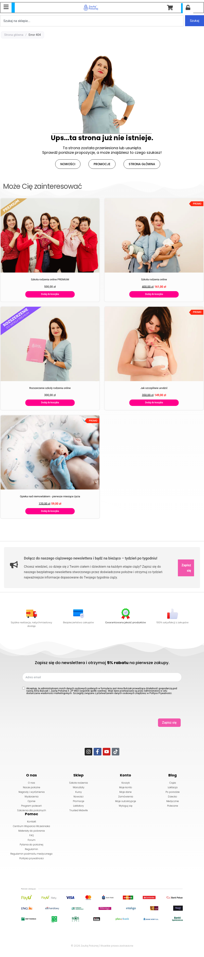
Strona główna (13, 35)
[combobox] (91, 20)
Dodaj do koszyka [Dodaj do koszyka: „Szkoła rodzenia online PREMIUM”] (50, 294)
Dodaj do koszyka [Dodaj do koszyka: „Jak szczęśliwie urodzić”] (154, 402)
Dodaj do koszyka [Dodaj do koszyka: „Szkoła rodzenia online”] (154, 294)
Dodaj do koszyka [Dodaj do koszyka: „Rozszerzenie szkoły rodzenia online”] (50, 402)
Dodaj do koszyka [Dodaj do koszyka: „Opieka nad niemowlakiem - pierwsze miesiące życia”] (50, 511)
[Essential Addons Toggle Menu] (6, 8)
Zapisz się (186, 567)
